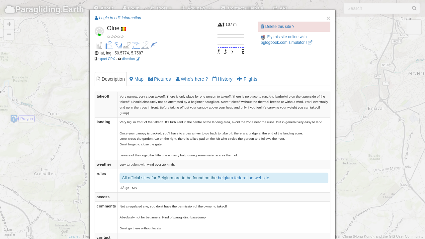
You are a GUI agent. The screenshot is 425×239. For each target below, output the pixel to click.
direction (130, 59)
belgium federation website (243, 177)
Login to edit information (118, 18)
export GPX (106, 59)
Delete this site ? (277, 26)
